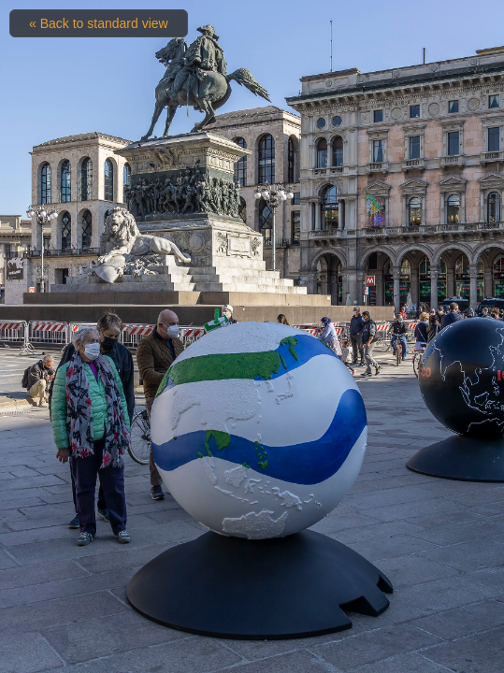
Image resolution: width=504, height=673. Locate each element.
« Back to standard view (98, 23)
